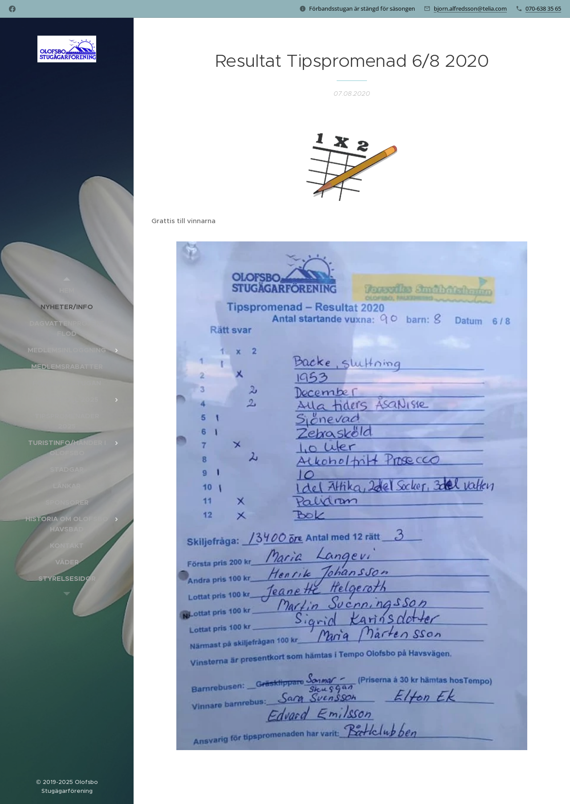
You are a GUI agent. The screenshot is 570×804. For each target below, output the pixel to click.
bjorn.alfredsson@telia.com (470, 8)
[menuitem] (67, 290)
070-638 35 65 (543, 8)
